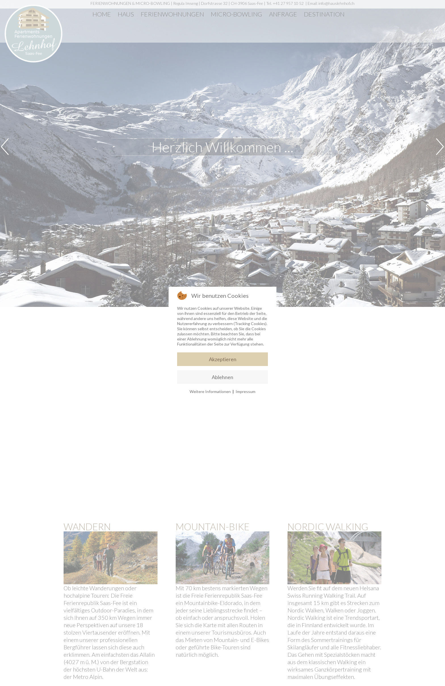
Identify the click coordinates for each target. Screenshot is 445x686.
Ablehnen (222, 377)
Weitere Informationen (210, 391)
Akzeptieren (222, 359)
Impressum (245, 391)
